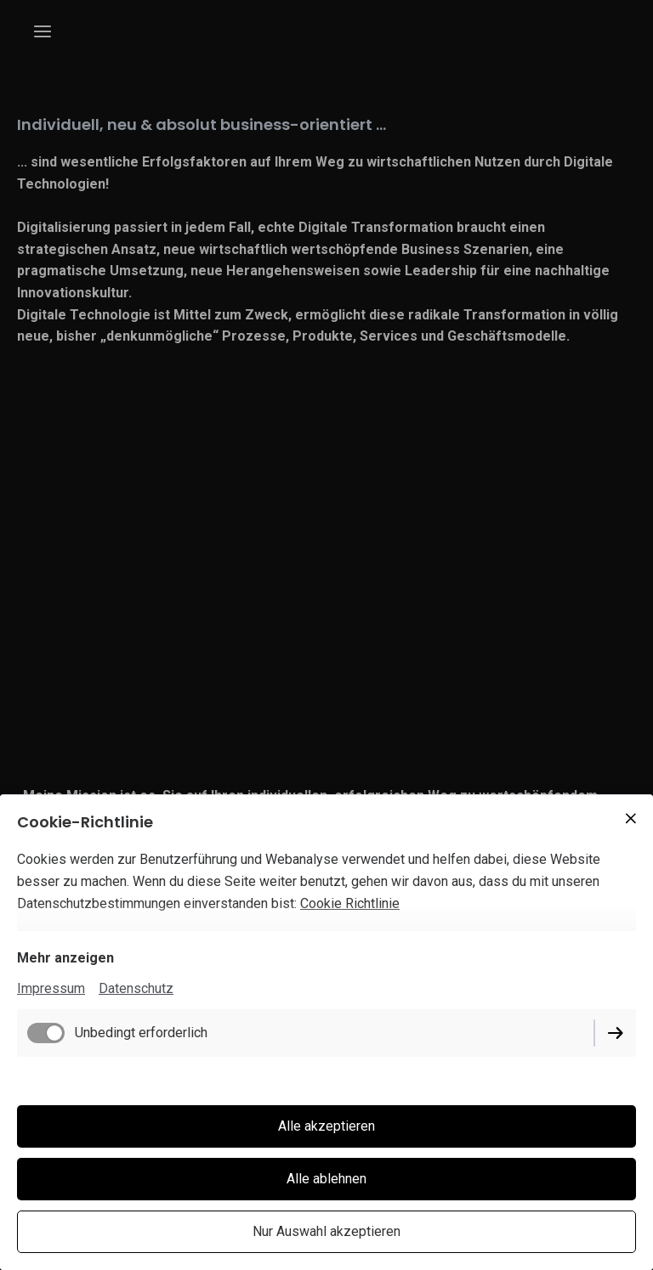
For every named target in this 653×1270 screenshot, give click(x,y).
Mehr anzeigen (65, 958)
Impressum (51, 988)
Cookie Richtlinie (350, 903)
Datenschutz (136, 988)
